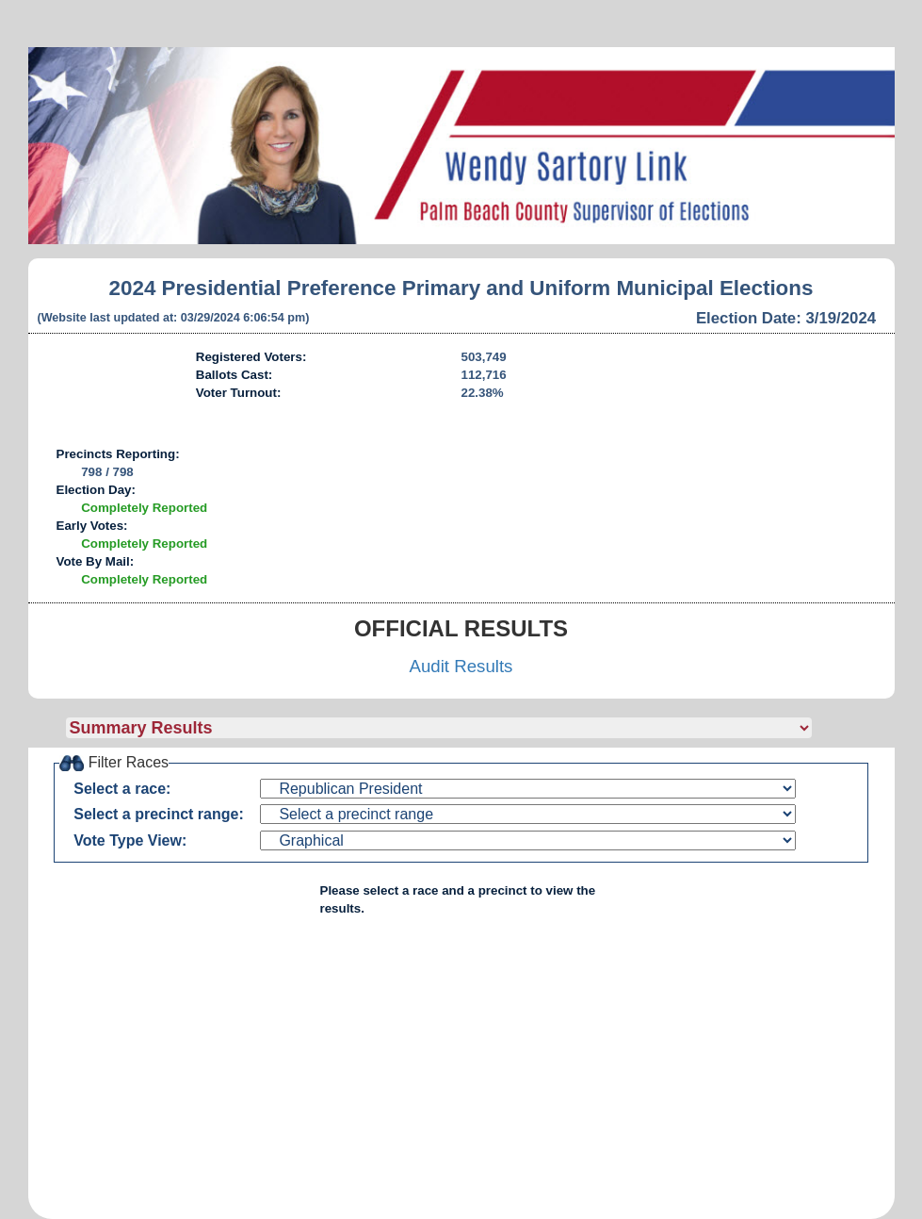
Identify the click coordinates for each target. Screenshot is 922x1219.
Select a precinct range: (158, 814)
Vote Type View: (129, 840)
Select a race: (121, 789)
